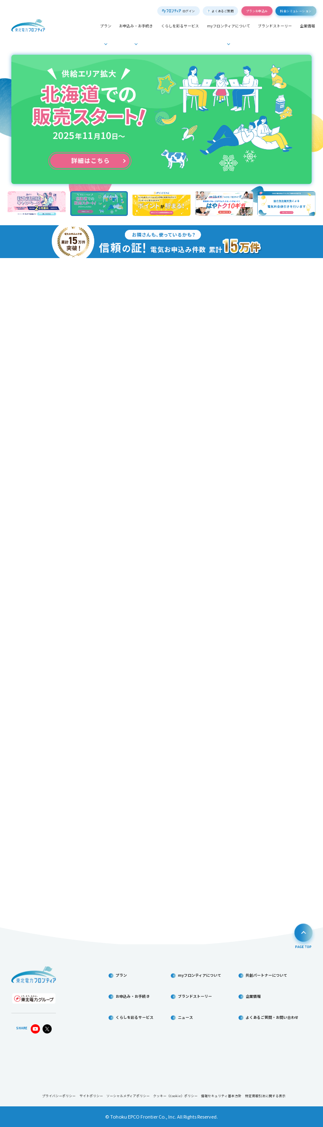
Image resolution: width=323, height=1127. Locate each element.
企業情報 (307, 26)
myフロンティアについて (228, 26)
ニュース (185, 1017)
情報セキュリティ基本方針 (221, 1095)
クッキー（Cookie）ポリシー (175, 1095)
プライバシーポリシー (59, 1095)
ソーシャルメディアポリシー (128, 1095)
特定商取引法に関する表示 (265, 1095)
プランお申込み (257, 11)
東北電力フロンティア (28, 25)
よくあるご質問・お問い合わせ (272, 1017)
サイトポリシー (91, 1095)
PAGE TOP (303, 935)
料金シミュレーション (295, 11)
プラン (105, 26)
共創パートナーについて (266, 975)
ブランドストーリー (275, 26)
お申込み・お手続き (136, 26)
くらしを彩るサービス (180, 26)
